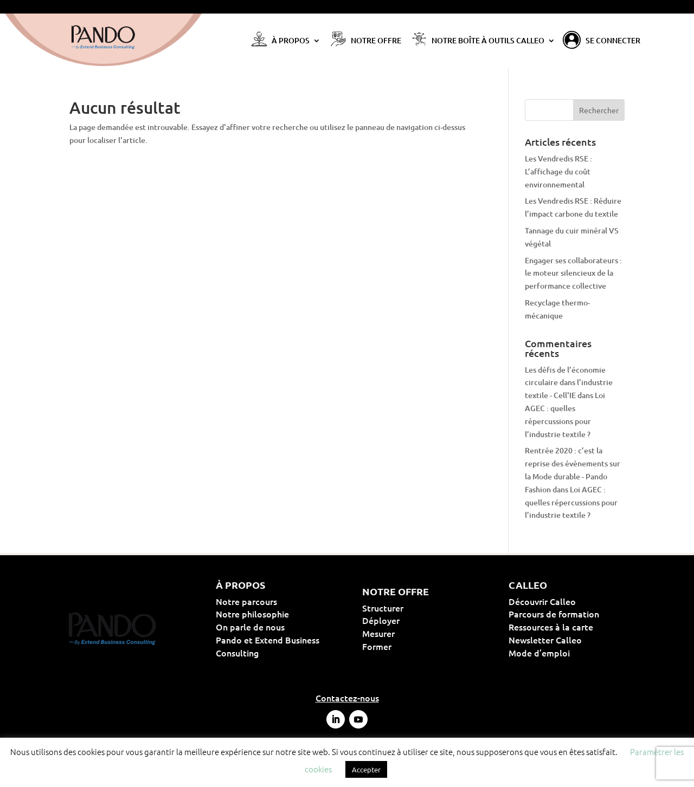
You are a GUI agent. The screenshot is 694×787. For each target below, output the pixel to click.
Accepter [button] (366, 769)
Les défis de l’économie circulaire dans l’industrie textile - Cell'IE (569, 383)
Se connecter (613, 41)
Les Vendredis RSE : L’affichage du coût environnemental (558, 171)
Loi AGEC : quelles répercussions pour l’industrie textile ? (571, 502)
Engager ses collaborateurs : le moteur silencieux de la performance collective (573, 273)
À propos (291, 41)
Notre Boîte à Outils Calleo (488, 41)
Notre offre (376, 41)
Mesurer (413, 633)
